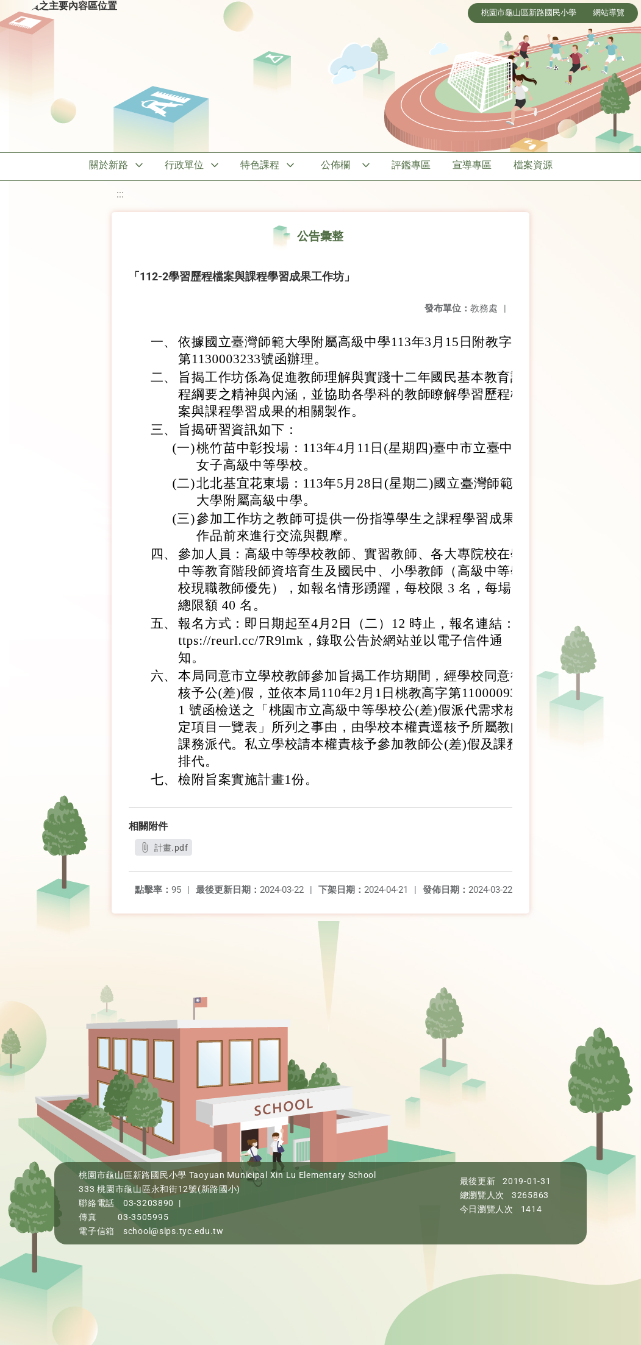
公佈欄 (335, 165)
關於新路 (108, 165)
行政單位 (184, 165)
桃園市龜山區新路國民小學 (528, 12)
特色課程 (259, 165)
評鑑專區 (411, 165)
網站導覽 (609, 12)
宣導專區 (472, 165)
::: (120, 194)
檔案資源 (533, 165)
